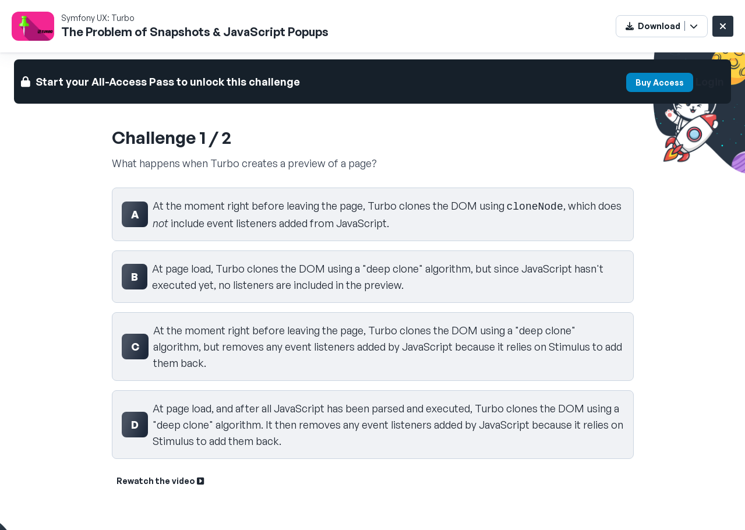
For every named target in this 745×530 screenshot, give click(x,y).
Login (709, 81)
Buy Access (659, 82)
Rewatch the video (160, 481)
